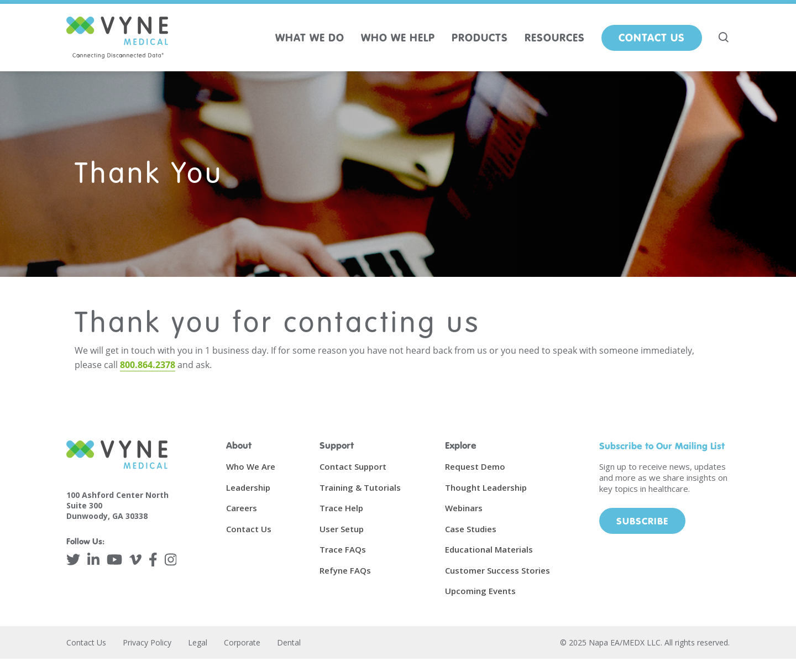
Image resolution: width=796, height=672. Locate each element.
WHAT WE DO (309, 37)
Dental (289, 642)
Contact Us (652, 37)
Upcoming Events (480, 590)
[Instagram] (171, 559)
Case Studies (470, 528)
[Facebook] (153, 559)
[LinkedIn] (93, 559)
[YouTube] (114, 559)
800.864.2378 (147, 365)
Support (337, 445)
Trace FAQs (343, 549)
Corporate (242, 642)
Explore (460, 445)
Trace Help (341, 507)
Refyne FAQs (345, 570)
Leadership (248, 487)
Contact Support (353, 466)
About (239, 445)
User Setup (342, 528)
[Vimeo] (135, 559)
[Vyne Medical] (117, 38)
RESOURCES (555, 37)
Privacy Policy (147, 642)
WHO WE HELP (398, 37)
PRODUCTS (480, 37)
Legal (197, 642)
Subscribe (642, 520)
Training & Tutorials (360, 487)
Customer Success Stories (497, 570)
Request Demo (475, 466)
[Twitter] (73, 559)
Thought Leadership (486, 487)
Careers (241, 507)
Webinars (464, 507)
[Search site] (724, 38)
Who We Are (250, 466)
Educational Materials (489, 549)
